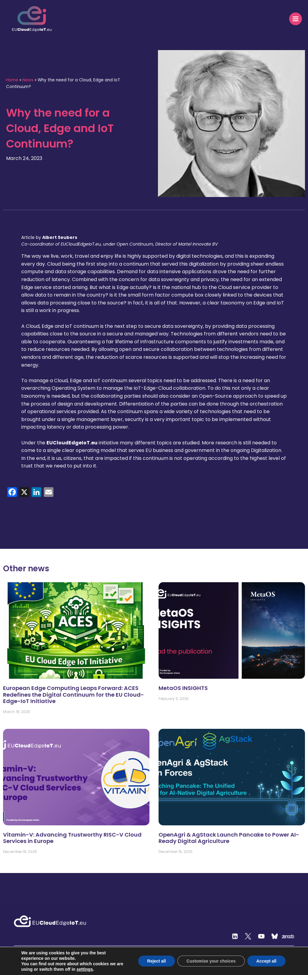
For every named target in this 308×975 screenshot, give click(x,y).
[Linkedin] (234, 936)
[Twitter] (248, 936)
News (27, 80)
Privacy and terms (277, 972)
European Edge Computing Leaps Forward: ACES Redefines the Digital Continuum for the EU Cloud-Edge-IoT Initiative (73, 694)
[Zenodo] (288, 936)
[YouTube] (261, 936)
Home (12, 80)
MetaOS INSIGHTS (183, 688)
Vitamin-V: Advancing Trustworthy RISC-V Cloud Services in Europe (72, 838)
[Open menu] (295, 18)
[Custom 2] (274, 936)
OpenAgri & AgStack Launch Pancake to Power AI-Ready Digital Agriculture (229, 838)
